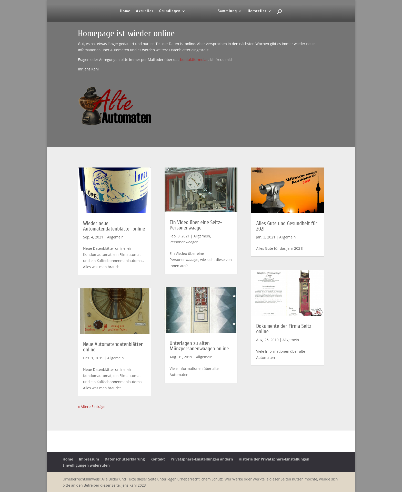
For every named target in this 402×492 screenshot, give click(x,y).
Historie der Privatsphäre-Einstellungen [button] (274, 459)
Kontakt (157, 459)
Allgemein (115, 237)
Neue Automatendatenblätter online (113, 347)
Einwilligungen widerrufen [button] (86, 465)
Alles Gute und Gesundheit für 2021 (286, 226)
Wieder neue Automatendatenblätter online (114, 226)
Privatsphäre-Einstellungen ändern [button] (201, 459)
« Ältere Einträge (91, 406)
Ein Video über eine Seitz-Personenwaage (196, 225)
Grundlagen (169, 11)
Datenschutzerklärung (125, 459)
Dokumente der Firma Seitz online (283, 328)
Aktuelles (145, 11)
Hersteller (257, 11)
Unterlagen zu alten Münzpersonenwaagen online (199, 346)
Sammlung (227, 11)
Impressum (89, 459)
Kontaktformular (194, 59)
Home (125, 11)
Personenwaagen (184, 241)
